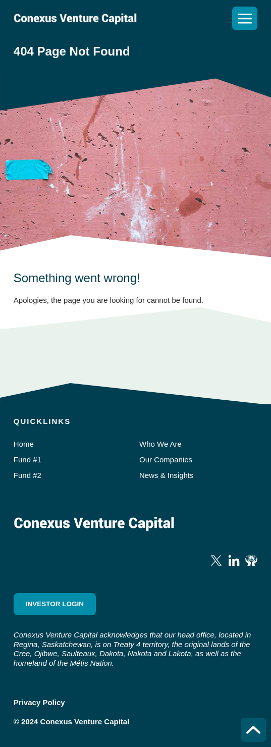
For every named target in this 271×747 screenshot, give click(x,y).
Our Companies (165, 459)
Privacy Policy (39, 702)
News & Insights (166, 475)
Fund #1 (27, 459)
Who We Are (160, 444)
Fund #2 (27, 475)
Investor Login (55, 604)
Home (24, 444)
